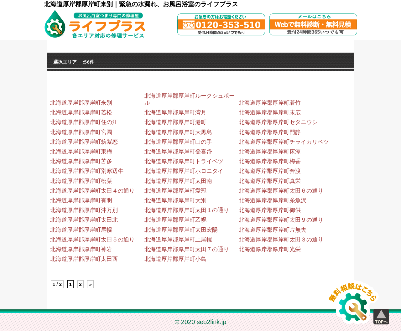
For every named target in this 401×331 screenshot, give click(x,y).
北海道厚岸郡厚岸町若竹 (270, 103)
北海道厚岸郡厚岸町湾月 (175, 112)
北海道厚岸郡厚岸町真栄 (270, 181)
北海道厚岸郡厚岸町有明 (81, 200)
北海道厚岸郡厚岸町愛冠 (175, 191)
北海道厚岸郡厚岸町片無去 (272, 230)
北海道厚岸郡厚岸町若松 (81, 112)
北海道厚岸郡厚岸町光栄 (270, 249)
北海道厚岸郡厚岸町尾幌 (81, 230)
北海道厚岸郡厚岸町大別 (175, 200)
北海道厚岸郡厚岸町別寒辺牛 (86, 171)
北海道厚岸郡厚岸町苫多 (81, 161)
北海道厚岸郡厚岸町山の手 (178, 142)
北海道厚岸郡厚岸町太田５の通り (92, 239)
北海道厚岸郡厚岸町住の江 (84, 122)
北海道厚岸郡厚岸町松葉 (81, 181)
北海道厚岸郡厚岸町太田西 (84, 259)
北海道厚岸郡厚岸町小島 (175, 259)
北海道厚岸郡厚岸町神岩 (81, 249)
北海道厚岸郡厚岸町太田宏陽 (181, 230)
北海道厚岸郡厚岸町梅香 (270, 161)
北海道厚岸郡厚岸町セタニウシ (278, 122)
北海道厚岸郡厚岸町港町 (175, 122)
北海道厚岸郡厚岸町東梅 (81, 151)
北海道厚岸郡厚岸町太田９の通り (281, 220)
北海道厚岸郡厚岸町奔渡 (270, 171)
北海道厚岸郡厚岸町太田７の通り (186, 249)
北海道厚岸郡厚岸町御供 (270, 210)
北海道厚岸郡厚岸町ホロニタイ (183, 171)
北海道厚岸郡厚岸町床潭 (270, 151)
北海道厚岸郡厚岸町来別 (81, 103)
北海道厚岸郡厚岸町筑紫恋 (84, 142)
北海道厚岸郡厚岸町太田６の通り (281, 191)
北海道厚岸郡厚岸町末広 (270, 112)
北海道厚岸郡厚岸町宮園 (81, 132)
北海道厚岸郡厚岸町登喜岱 (178, 151)
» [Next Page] (90, 284)
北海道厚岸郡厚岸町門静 (270, 132)
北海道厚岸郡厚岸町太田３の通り (281, 239)
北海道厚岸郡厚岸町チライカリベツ (284, 142)
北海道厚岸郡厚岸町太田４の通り (92, 191)
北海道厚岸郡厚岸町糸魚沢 (272, 200)
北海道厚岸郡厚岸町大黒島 (178, 132)
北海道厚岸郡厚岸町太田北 (84, 220)
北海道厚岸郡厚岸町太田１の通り (186, 210)
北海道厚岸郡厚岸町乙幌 (175, 220)
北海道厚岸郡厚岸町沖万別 (84, 210)
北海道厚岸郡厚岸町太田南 (178, 181)
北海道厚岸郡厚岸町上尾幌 (178, 239)
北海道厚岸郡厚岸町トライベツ (183, 161)
